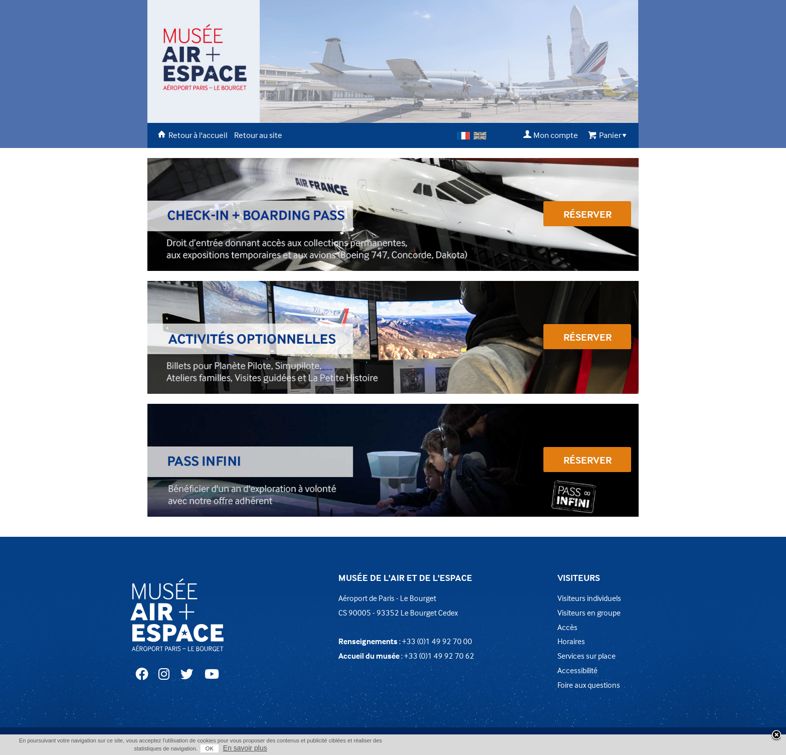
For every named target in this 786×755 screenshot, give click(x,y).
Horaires (571, 641)
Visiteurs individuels (589, 598)
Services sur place (586, 656)
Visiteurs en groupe (589, 613)
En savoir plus (245, 748)
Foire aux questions (588, 685)
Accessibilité (577, 670)
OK (210, 748)
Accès (567, 627)
